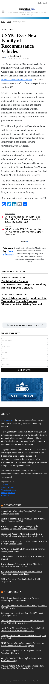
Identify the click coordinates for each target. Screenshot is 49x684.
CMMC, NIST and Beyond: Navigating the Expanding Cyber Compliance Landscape (19, 527)
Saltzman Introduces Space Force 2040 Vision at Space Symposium (22, 614)
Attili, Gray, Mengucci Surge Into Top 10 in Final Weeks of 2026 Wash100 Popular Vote (22, 629)
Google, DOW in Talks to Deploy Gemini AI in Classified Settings (21, 659)
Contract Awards (10, 277)
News (22, 277)
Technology (22, 294)
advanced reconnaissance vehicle (16, 79)
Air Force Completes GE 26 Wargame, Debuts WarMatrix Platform (21, 652)
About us (4, 484)
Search (42, 325)
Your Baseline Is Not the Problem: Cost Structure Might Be (22, 557)
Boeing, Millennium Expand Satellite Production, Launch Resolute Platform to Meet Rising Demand (24, 301)
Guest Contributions (8, 490)
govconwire (12, 505)
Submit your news (8, 493)
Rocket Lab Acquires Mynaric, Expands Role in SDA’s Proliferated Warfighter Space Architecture (22, 535)
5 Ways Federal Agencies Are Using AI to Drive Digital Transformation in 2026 (21, 565)
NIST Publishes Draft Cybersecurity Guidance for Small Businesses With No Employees (22, 644)
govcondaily (13, 592)
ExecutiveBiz (7, 420)
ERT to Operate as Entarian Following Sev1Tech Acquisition (22, 580)
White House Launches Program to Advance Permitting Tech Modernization (20, 599)
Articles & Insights (8, 487)
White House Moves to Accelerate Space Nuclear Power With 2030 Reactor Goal (22, 622)
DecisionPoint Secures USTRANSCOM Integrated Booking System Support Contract (23, 284)
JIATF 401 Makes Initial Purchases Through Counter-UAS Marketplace (24, 606)
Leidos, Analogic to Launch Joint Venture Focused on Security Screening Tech (24, 542)
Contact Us (5, 495)
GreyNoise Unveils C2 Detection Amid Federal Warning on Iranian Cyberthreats (21, 572)
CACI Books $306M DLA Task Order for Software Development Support (23, 550)
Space (11, 294)
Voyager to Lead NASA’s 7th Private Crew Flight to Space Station (23, 637)
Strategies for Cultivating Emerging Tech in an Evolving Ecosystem (21, 512)
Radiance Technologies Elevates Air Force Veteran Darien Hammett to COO (23, 520)
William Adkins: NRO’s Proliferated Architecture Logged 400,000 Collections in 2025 (22, 667)
